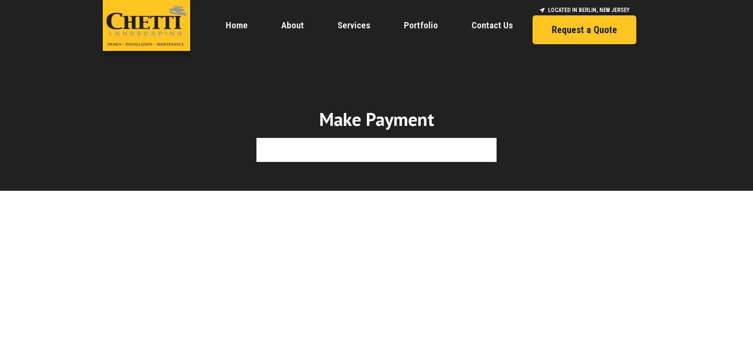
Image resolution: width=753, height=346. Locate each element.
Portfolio (421, 25)
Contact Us (492, 25)
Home (237, 25)
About (292, 25)
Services (354, 25)
